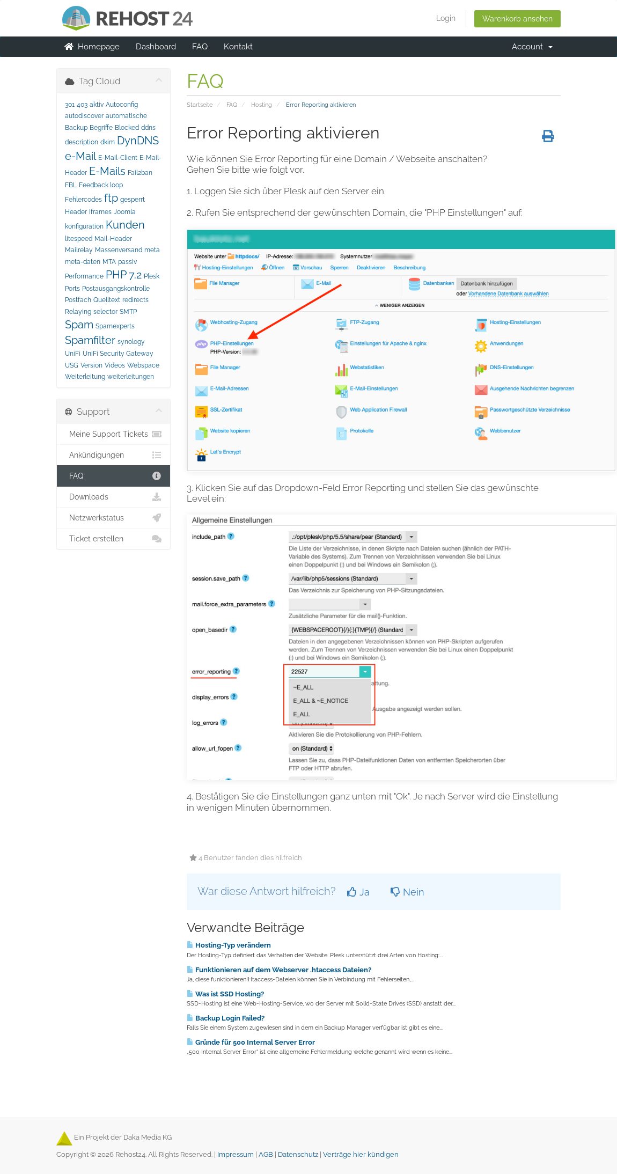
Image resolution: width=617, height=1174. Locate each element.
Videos (115, 365)
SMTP (128, 311)
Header (76, 212)
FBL (71, 185)
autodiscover (84, 116)
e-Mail (80, 156)
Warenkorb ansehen (517, 18)
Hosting (261, 104)
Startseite (199, 104)
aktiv (97, 104)
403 (82, 104)
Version (91, 365)
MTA (109, 262)
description (81, 142)
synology (131, 342)
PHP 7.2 (124, 274)
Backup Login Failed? (226, 1018)
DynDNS (138, 140)
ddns (148, 127)
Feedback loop (101, 185)
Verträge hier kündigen (361, 1154)
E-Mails (107, 171)
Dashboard (156, 47)
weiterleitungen (130, 376)
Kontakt (238, 47)
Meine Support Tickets (113, 434)
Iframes (100, 212)
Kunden (125, 224)
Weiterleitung (85, 376)
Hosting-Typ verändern (229, 945)
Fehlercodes (83, 199)
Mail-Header (113, 239)
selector (105, 311)
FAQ (200, 47)
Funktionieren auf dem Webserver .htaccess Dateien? (279, 969)
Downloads (113, 496)
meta (152, 250)
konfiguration (84, 226)
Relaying (78, 311)
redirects (135, 300)
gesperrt (132, 199)
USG (71, 365)
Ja (358, 892)
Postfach (78, 300)
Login (446, 18)
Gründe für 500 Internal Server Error (251, 1042)
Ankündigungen (113, 455)
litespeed (78, 239)
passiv (127, 262)
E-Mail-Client (117, 158)
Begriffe (101, 127)
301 (70, 104)
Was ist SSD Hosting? (225, 993)
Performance (84, 276)
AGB (266, 1154)
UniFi (72, 353)
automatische (126, 116)
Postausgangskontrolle (116, 288)
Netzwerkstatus (113, 517)
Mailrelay (79, 250)
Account (532, 47)
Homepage (92, 47)
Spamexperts (115, 326)
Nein (407, 892)
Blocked (127, 127)
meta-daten (82, 262)
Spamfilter (90, 340)
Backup (76, 127)
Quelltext (106, 300)
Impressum (235, 1154)
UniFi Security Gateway (118, 353)
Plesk (151, 276)
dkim (107, 142)
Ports (72, 288)
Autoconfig (122, 104)
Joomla (125, 212)
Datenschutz (298, 1154)
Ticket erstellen (113, 538)
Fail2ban (140, 173)
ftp (111, 198)
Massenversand (118, 250)
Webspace (143, 365)
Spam (79, 324)
